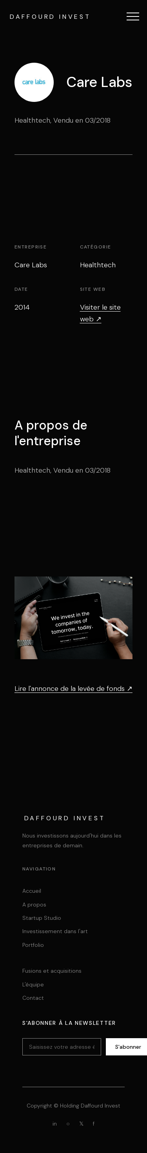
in (55, 1123)
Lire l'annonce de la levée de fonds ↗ (73, 688)
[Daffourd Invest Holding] (49, 16)
